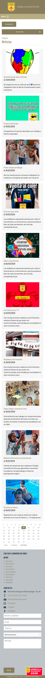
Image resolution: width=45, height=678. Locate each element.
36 (9, 536)
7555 (25, 595)
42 (38, 536)
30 (19, 533)
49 (33, 539)
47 (24, 539)
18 (38, 528)
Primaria (14, 545)
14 (19, 528)
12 (9, 528)
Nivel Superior (11, 572)
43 (4, 539)
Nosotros (9, 561)
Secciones (19, 32)
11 (4, 528)
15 (24, 528)
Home (5, 545)
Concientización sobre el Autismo (15, 77)
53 (14, 542)
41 (33, 536)
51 (4, 542)
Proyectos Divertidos (11, 123)
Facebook (11, 611)
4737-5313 (12, 595)
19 (4, 530)
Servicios (9, 577)
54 (19, 542)
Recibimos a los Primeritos (13, 359)
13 (14, 528)
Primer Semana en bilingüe (13, 167)
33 (33, 533)
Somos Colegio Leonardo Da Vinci (15, 408)
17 (33, 528)
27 (4, 533)
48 (29, 539)
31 (24, 533)
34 (38, 533)
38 (19, 536)
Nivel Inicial (10, 564)
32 (29, 533)
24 (29, 530)
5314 (19, 595)
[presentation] (13, 659)
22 (19, 530)
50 (38, 539)
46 (19, 539)
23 (24, 530)
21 (14, 530)
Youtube (11, 607)
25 (33, 530)
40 (29, 536)
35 (4, 536)
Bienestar (9, 580)
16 (29, 528)
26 (38, 530)
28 (9, 533)
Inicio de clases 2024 (11, 211)
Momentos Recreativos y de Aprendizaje (17, 458)
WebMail (9, 582)
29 (14, 533)
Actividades (10, 574)
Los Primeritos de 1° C (11, 310)
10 (40, 525)
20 (9, 530)
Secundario (10, 569)
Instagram (12, 603)
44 (9, 539)
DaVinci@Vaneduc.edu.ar (17, 599)
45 (14, 539)
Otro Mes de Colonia (11, 507)
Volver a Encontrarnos (11, 260)
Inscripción (9, 24)
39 (24, 536)
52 (9, 542)
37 (14, 536)
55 (24, 542)
